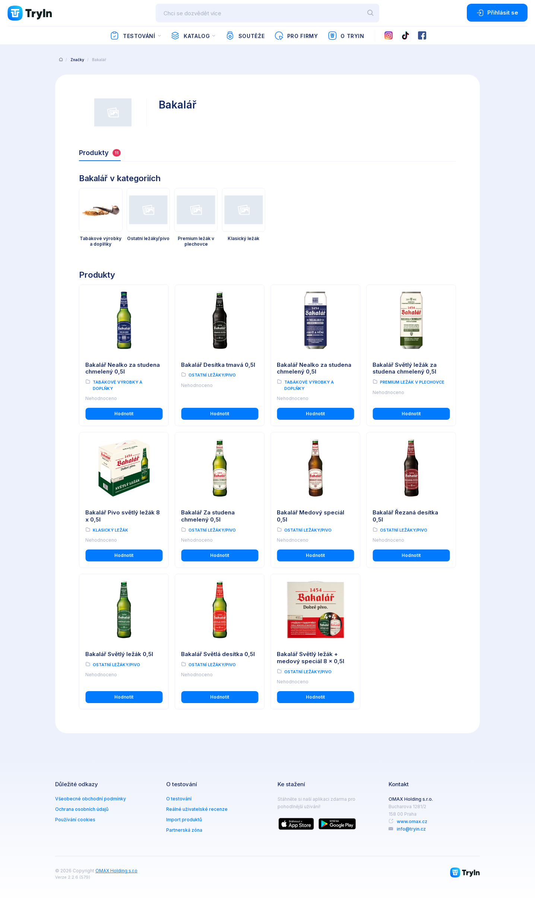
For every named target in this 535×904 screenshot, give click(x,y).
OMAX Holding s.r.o (116, 870)
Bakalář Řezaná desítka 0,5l (405, 516)
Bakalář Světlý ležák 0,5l (119, 654)
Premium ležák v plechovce (412, 382)
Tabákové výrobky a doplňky (117, 385)
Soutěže (245, 35)
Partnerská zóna (184, 830)
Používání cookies (75, 819)
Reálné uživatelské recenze (197, 809)
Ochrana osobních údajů (81, 809)
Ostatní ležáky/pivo (212, 375)
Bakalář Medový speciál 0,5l (310, 516)
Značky (77, 59)
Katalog (190, 35)
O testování (178, 798)
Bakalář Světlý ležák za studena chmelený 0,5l (405, 368)
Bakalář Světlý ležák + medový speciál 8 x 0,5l (310, 658)
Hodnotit (123, 413)
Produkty (100, 153)
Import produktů (184, 819)
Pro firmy (296, 35)
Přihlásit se (497, 12)
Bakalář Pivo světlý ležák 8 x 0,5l (122, 516)
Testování (132, 35)
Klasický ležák (110, 530)
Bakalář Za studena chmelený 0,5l (208, 516)
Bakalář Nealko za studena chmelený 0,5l (122, 368)
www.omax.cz (412, 821)
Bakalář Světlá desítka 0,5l (218, 654)
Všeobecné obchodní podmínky (90, 798)
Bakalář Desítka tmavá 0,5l (218, 364)
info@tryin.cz (411, 829)
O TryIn (346, 35)
